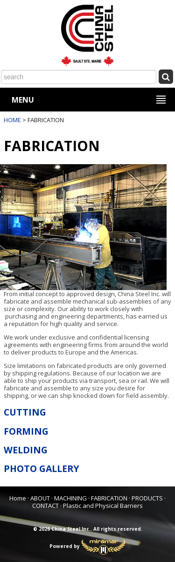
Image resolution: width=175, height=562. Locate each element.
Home (17, 498)
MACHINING (70, 498)
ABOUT (40, 498)
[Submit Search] (165, 76)
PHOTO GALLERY (41, 468)
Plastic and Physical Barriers (103, 505)
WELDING (26, 450)
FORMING (26, 431)
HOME (12, 120)
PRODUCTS (147, 498)
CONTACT (45, 505)
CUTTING (25, 412)
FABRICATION (109, 498)
